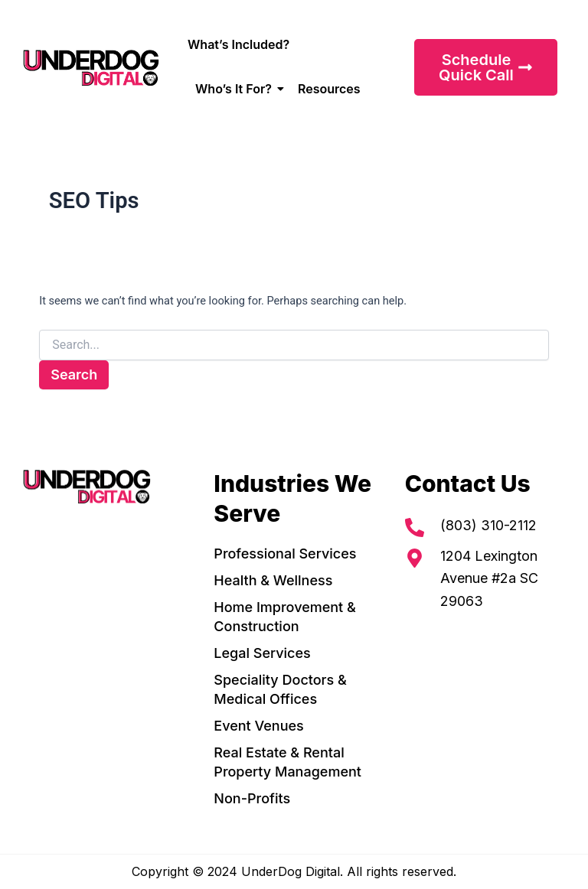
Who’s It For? (236, 88)
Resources (329, 88)
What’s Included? (238, 44)
